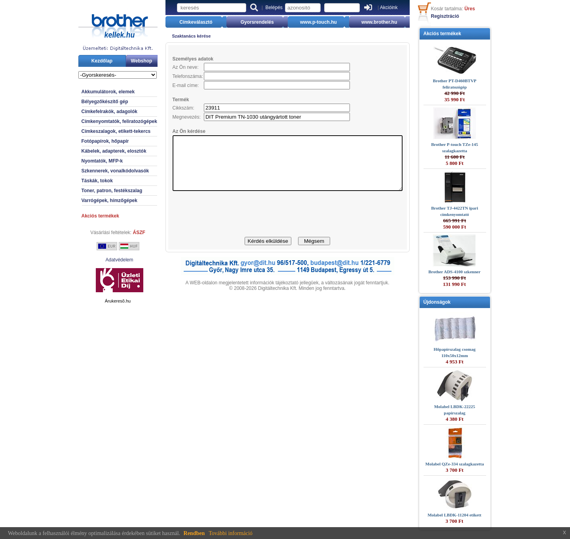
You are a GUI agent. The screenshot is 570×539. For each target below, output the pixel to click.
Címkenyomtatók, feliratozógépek (105, 121)
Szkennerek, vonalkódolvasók (101, 171)
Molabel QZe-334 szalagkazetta (468, 463)
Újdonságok (451, 302)
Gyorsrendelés (253, 22)
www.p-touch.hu (322, 22)
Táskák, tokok (83, 180)
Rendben (194, 533)
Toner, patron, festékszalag (98, 190)
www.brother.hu (389, 22)
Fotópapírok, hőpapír (91, 141)
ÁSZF (125, 232)
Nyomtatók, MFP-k (88, 161)
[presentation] (287, 225)
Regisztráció (459, 16)
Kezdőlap (88, 61)
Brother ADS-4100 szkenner (468, 271)
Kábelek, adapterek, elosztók (100, 151)
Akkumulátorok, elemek (94, 92)
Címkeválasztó (185, 22)
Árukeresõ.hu (104, 301)
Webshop (128, 61)
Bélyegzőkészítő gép (91, 101)
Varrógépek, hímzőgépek (96, 200)
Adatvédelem (105, 260)
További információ (231, 533)
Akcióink (389, 7)
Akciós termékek (86, 216)
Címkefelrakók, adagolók (96, 111)
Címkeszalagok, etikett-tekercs (102, 131)
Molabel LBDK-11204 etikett (468, 515)
